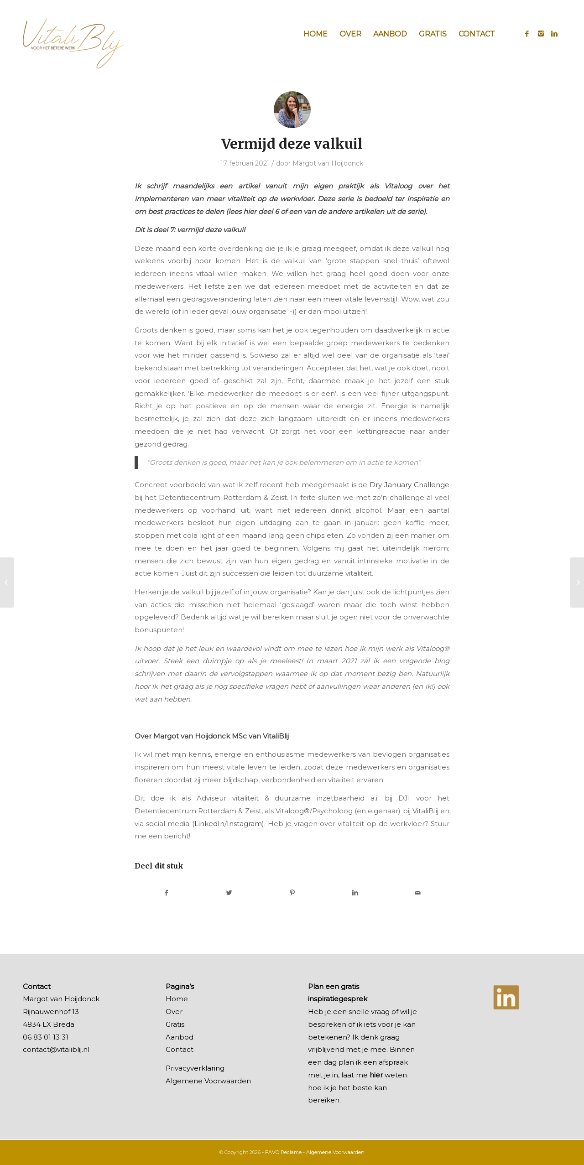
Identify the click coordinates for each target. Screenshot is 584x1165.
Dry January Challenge (409, 484)
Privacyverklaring (195, 1068)
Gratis (175, 1024)
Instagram (244, 823)
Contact (179, 1049)
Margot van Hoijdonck (327, 163)
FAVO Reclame (283, 1152)
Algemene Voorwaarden (208, 1081)
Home (177, 998)
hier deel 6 (261, 211)
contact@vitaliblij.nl (56, 1049)
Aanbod (179, 1037)
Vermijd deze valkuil (292, 143)
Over (174, 1011)
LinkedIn (209, 823)
